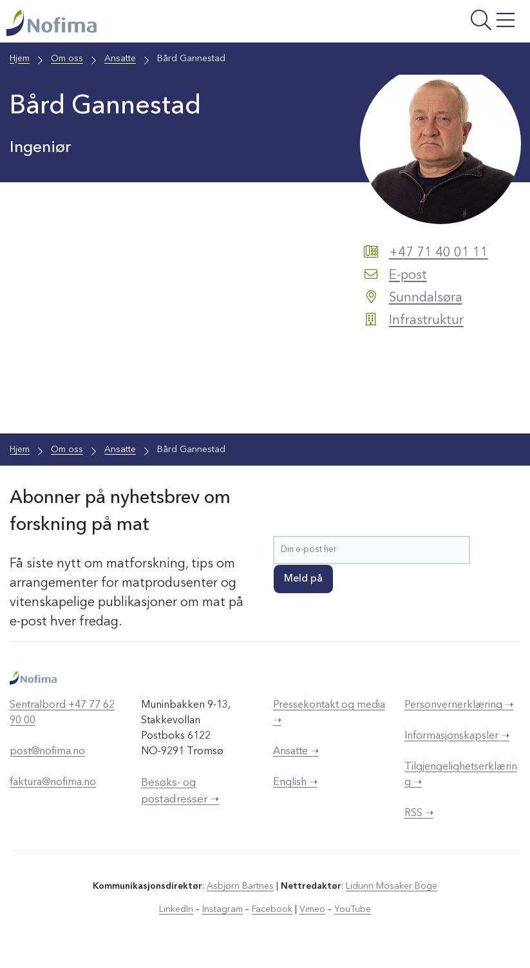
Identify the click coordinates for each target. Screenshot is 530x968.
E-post (408, 275)
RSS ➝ (418, 813)
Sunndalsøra (425, 298)
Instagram (222, 909)
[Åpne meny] (432, 24)
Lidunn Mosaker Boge (391, 886)
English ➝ (295, 782)
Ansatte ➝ (296, 751)
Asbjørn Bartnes (240, 886)
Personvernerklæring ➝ (458, 705)
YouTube (352, 909)
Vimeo (312, 909)
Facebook (272, 909)
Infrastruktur (426, 320)
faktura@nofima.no (53, 782)
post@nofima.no (47, 751)
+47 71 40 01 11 (438, 253)
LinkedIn (176, 909)
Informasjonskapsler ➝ (456, 736)
